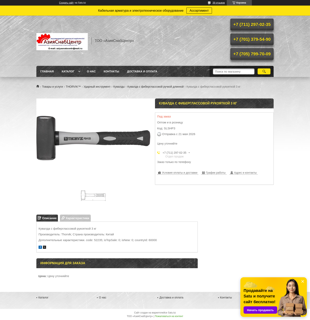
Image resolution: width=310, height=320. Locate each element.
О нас (91, 71)
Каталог (68, 71)
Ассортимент (199, 10)
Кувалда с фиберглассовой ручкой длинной (156, 86)
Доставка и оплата (142, 71)
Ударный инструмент (97, 86)
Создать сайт (66, 2)
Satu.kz (172, 312)
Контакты (111, 71)
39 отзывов (219, 2)
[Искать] (264, 71)
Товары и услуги (52, 86)
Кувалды (119, 86)
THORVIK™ (73, 86)
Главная (47, 71)
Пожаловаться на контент (169, 316)
